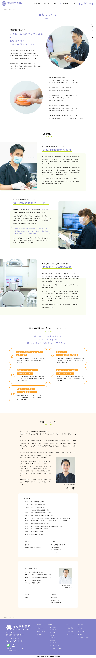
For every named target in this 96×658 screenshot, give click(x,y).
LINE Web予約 (92, 28)
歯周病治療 (53, 630)
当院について (38, 3)
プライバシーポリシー (84, 637)
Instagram (81, 628)
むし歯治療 (53, 627)
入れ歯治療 (53, 643)
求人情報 (72, 3)
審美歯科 (52, 640)
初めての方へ (48, 3)
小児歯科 (52, 632)
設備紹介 (70, 631)
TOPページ (40, 624)
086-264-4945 (14, 640)
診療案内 (56, 3)
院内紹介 (70, 628)
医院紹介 (65, 3)
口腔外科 (52, 637)
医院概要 (80, 634)
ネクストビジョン (70, 634)
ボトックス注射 (54, 645)
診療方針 (39, 634)
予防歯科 (52, 635)
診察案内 (50, 624)
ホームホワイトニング (56, 648)
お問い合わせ (82, 631)
